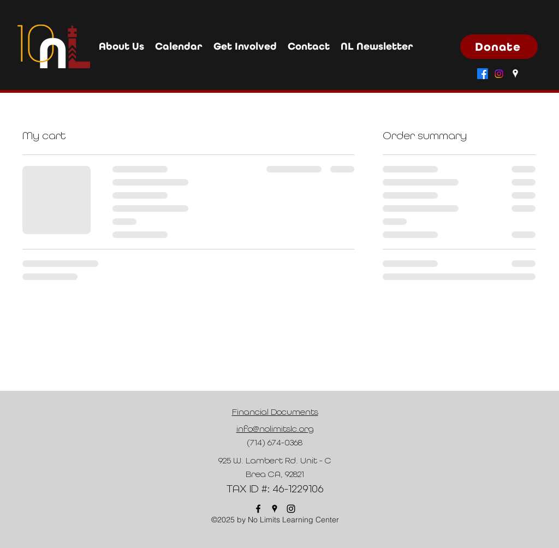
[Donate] (499, 46)
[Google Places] (515, 73)
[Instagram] (498, 73)
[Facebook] (482, 73)
